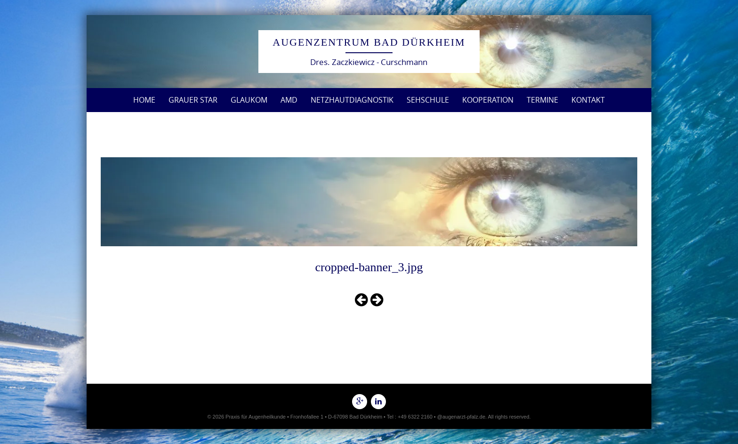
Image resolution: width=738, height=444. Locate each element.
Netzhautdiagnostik (352, 100)
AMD (289, 100)
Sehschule (428, 100)
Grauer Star (192, 100)
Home (144, 100)
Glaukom (249, 100)
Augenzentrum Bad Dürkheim (369, 42)
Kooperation (487, 100)
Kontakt (588, 100)
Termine (542, 100)
